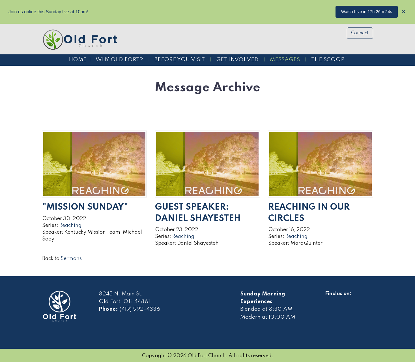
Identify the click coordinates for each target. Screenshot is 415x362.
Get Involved (237, 60)
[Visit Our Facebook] (329, 300)
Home (78, 60)
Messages (285, 60)
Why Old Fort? (119, 60)
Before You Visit (179, 60)
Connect (360, 33)
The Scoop (327, 60)
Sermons (71, 258)
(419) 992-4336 (139, 309)
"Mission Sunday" (85, 207)
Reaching (70, 225)
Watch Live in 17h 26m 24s (366, 11)
